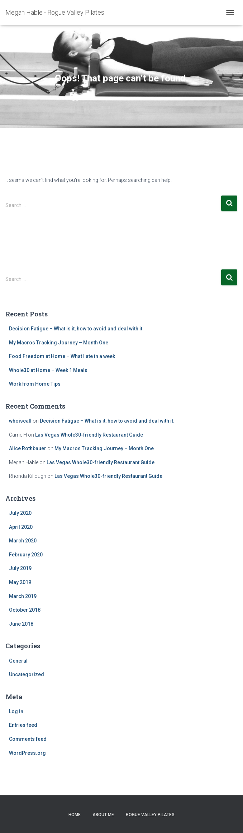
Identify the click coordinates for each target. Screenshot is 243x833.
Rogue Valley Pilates (150, 814)
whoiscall (20, 421)
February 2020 (26, 554)
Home (74, 814)
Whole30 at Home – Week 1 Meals (48, 370)
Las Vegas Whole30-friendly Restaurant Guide (89, 435)
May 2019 (20, 582)
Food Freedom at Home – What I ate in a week (62, 356)
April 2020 (21, 527)
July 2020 (20, 513)
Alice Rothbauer (27, 448)
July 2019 (20, 568)
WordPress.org (27, 753)
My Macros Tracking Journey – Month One (58, 342)
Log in (16, 711)
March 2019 (23, 596)
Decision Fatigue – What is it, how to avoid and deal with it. (76, 328)
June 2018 (21, 624)
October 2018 (24, 610)
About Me (103, 814)
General (18, 661)
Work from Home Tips (35, 384)
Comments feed (28, 739)
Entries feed (23, 725)
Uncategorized (26, 674)
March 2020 (23, 540)
